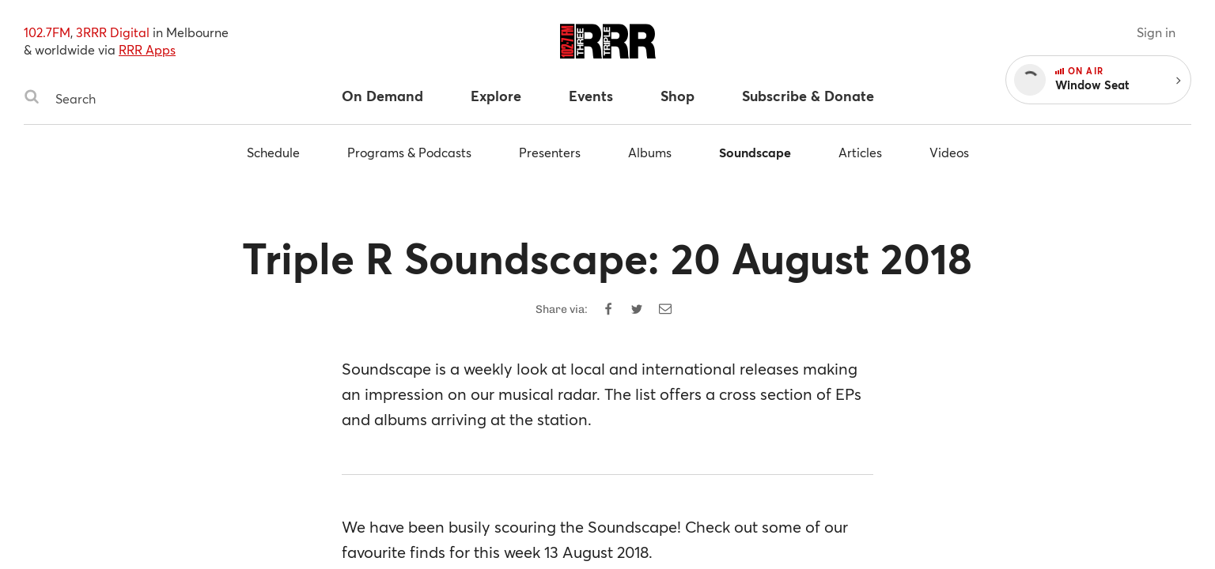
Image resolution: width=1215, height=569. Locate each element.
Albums (650, 152)
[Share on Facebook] (608, 309)
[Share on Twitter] (637, 309)
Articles (860, 152)
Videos (949, 152)
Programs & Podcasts (409, 152)
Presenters (550, 152)
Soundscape (755, 152)
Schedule (273, 152)
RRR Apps (147, 49)
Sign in (1156, 32)
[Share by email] (665, 309)
